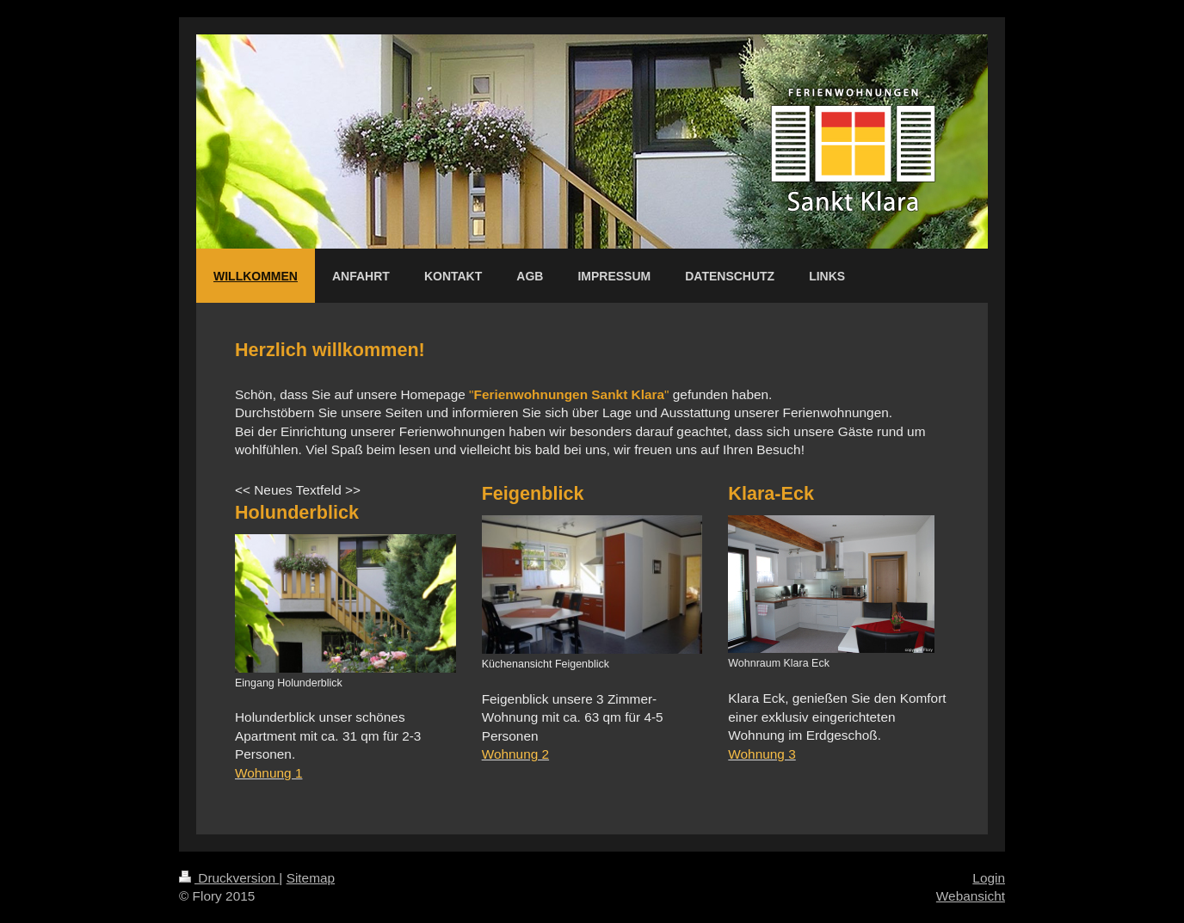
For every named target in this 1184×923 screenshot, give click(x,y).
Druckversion (229, 878)
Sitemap (311, 878)
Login (988, 878)
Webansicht (970, 896)
